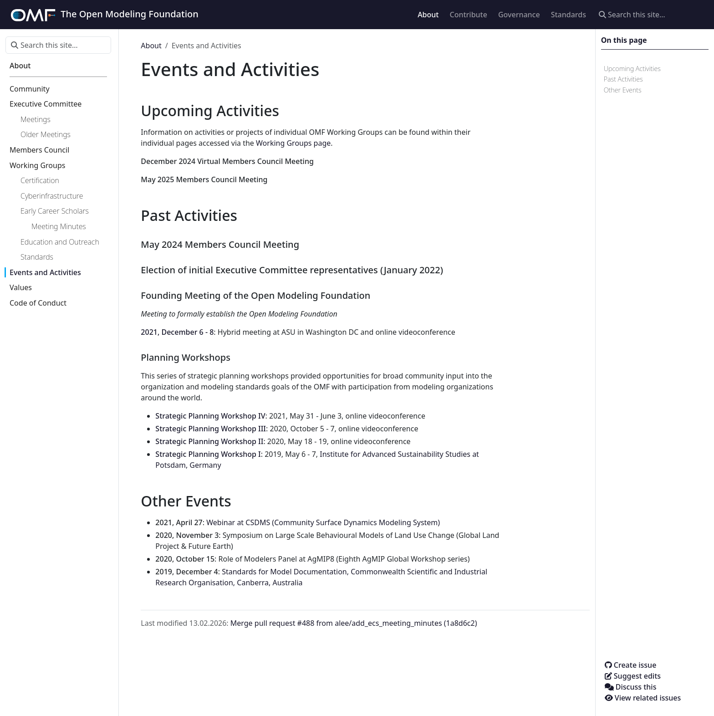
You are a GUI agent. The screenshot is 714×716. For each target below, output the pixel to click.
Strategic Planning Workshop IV (210, 416)
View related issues (643, 698)
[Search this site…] (651, 14)
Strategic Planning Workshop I (207, 454)
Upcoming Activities (632, 68)
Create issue (631, 665)
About (151, 46)
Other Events (623, 90)
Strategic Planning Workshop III (210, 429)
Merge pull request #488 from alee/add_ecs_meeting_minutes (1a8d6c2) (353, 623)
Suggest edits (633, 676)
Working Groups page (293, 143)
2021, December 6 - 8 (177, 332)
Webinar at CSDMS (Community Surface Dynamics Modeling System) (323, 522)
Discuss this (631, 687)
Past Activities (623, 79)
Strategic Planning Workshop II (209, 441)
